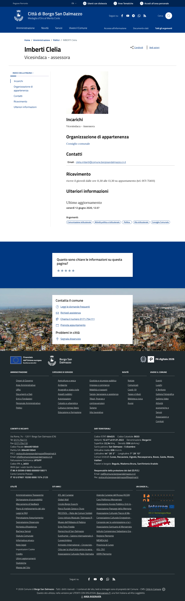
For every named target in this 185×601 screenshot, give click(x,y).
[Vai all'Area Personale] (154, 3)
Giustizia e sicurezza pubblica (103, 380)
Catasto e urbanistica (68, 403)
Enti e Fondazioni (24, 398)
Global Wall (63, 499)
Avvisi (130, 403)
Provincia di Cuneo (105, 544)
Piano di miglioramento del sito (30, 508)
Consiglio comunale (78, 143)
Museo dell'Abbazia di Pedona (72, 522)
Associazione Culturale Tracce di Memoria (115, 513)
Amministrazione (41, 40)
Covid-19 (132, 389)
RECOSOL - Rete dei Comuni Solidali (75, 513)
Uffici (18, 389)
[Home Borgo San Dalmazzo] (47, 16)
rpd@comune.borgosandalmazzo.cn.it (118, 474)
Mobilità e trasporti (98, 389)
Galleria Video (162, 398)
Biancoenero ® (103, 593)
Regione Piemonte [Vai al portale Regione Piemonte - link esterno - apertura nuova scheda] (20, 3)
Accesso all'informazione (115, 28)
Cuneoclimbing (65, 540)
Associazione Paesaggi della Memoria (113, 508)
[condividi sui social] (136, 47)
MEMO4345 (102, 540)
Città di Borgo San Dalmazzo (55, 13)
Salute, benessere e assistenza (104, 394)
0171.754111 (20, 440)
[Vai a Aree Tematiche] (123, 3)
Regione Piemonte (105, 535)
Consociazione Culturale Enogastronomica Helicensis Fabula (124, 517)
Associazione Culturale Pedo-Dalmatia (76, 554)
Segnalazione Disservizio (27, 522)
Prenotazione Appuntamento (29, 517)
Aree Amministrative (25, 385)
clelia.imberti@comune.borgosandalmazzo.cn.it (101, 162)
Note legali (21, 544)
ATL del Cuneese (66, 495)
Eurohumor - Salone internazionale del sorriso (79, 535)
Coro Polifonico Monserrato (109, 499)
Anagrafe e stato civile (68, 389)
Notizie (131, 380)
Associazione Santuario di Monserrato (114, 526)
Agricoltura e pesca (67, 380)
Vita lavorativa (96, 412)
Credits (19, 554)
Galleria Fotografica (165, 394)
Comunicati (133, 385)
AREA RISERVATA (90, 596)
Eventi (159, 380)
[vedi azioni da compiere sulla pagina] (152, 47)
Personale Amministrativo (28, 403)
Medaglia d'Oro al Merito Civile (44, 18)
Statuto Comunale (24, 535)
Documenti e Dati (24, 394)
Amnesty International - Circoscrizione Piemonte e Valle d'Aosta (88, 544)
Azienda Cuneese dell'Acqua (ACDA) (113, 495)
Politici (56, 40)
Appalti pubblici (65, 394)
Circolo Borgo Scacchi (68, 504)
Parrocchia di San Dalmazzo (71, 531)
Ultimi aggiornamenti (26, 558)
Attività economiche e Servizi (162, 407)
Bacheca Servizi (23, 531)
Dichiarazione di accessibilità (29, 499)
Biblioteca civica (135, 398)
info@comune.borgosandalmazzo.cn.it (34, 457)
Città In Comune (153, 589)
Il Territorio (161, 389)
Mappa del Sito (23, 567)
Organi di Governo (24, 380)
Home (27, 40)
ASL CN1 (100, 549)
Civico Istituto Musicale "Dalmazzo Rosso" (77, 517)
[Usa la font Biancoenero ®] (95, 3)
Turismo (93, 407)
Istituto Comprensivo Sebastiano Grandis (115, 531)
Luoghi (159, 385)
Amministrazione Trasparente (29, 495)
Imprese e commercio (99, 385)
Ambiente (62, 385)
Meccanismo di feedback (27, 504)
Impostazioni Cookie (25, 549)
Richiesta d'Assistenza (26, 526)
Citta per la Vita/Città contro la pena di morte (79, 549)
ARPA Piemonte (103, 554)
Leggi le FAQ (22, 513)
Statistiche (21, 563)
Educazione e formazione (69, 412)
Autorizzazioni (64, 398)
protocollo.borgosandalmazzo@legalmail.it (36, 453)
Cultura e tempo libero (68, 407)
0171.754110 (21, 443)
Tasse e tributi (134, 394)
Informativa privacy (25, 540)
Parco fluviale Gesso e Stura (71, 508)
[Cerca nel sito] (168, 15)
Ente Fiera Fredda (66, 526)
